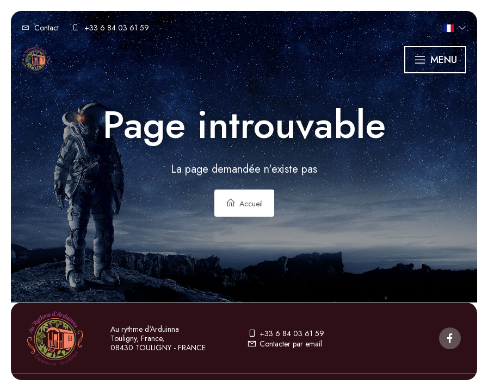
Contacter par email (284, 343)
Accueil (244, 203)
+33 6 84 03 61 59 (285, 333)
